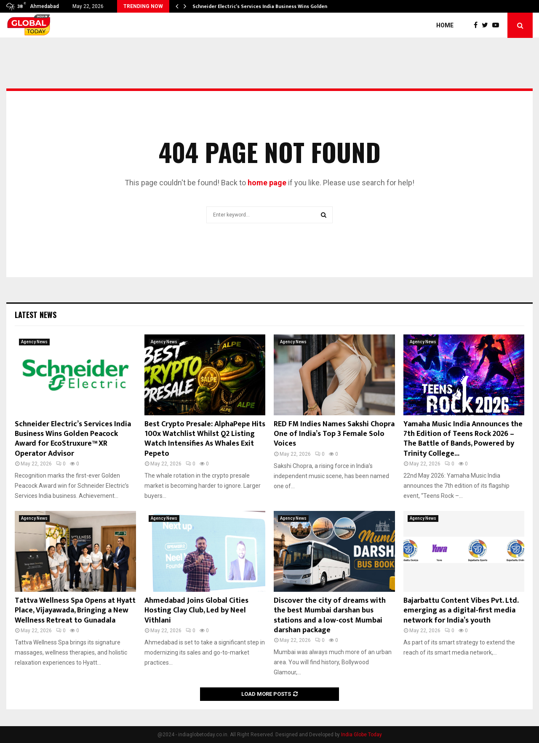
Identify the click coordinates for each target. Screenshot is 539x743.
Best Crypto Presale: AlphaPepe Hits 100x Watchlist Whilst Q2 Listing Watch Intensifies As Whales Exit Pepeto (204, 439)
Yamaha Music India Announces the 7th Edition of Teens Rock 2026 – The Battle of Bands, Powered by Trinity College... (463, 439)
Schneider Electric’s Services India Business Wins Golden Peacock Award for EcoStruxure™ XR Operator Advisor (73, 439)
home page (267, 182)
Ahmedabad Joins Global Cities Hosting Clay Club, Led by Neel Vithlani (196, 610)
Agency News (34, 341)
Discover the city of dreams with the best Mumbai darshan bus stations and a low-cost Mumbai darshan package (330, 615)
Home (445, 25)
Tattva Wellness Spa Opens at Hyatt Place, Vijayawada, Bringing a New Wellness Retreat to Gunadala (75, 610)
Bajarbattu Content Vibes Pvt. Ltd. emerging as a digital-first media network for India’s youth (460, 610)
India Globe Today (361, 735)
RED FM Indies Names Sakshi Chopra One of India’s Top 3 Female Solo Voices (334, 434)
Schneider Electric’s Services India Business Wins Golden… (261, 6)
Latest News (35, 314)
